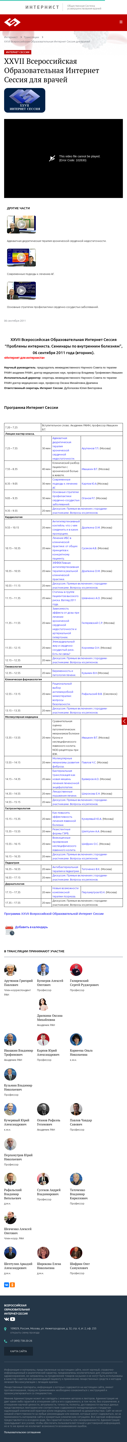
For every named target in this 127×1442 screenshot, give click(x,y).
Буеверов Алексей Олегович (50, 983)
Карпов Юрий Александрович (48, 1052)
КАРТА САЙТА (18, 1351)
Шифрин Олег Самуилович (80, 1266)
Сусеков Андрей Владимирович (49, 1192)
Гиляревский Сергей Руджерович (84, 983)
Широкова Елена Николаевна (49, 1266)
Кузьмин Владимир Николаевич (18, 1087)
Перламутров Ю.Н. (93, 892)
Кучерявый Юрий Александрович (16, 1122)
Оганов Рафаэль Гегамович (48, 1122)
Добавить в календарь (26, 927)
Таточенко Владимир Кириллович (78, 1194)
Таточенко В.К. (91, 869)
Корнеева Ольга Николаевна (81, 1052)
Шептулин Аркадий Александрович (18, 1266)
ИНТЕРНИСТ (44, 7)
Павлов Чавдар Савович (81, 1122)
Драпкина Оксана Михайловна (50, 1017)
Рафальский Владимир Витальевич (13, 1194)
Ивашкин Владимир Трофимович (18, 1052)
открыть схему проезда (25, 1332)
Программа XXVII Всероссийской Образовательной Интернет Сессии (54, 913)
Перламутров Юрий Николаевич (18, 1157)
